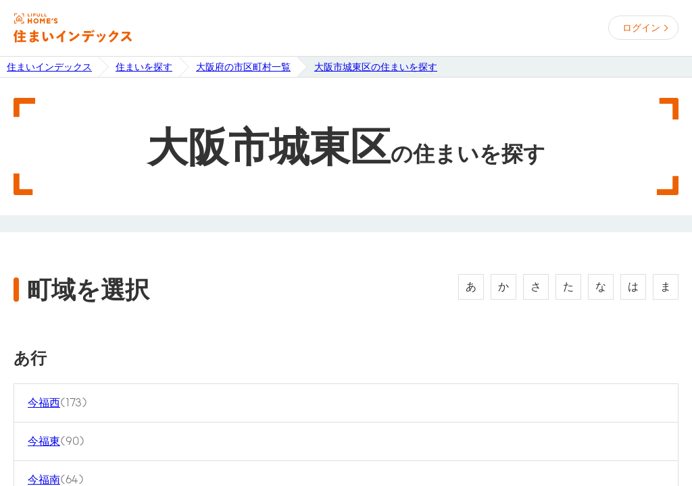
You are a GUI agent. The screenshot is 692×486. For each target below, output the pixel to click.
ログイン (641, 27)
